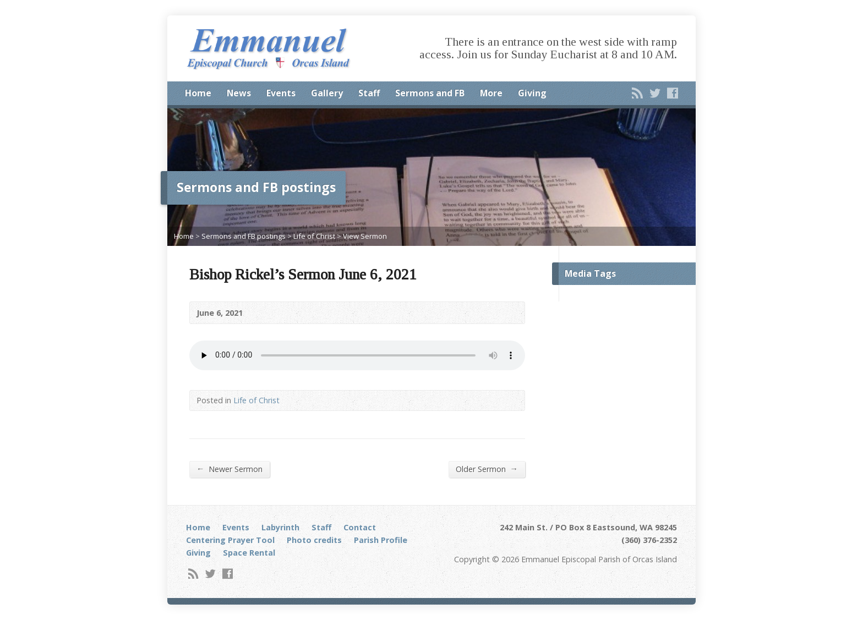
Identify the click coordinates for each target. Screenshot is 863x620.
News (239, 93)
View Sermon (365, 236)
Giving (532, 93)
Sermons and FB (430, 93)
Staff (369, 93)
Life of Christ (314, 236)
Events (281, 93)
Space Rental (249, 552)
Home (198, 93)
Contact (359, 527)
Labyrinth (280, 527)
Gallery (327, 93)
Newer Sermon (229, 468)
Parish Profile (380, 540)
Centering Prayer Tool (230, 540)
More (491, 93)
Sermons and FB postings (243, 236)
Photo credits (314, 540)
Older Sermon (487, 468)
